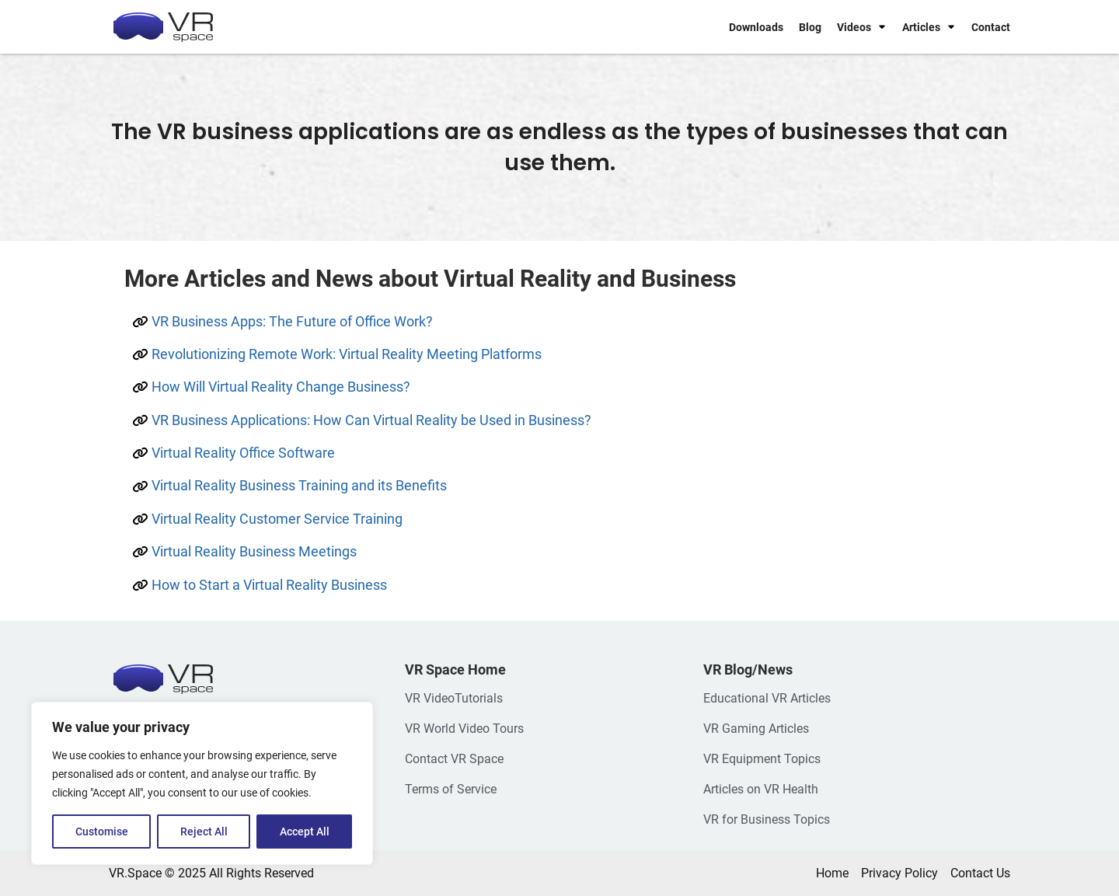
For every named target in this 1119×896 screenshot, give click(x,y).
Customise (101, 831)
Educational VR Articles (767, 698)
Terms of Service (451, 789)
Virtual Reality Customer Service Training (277, 519)
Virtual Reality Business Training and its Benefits (299, 485)
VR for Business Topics (766, 819)
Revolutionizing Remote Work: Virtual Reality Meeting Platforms (347, 354)
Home (832, 873)
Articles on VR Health (760, 789)
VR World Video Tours (464, 728)
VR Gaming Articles (756, 728)
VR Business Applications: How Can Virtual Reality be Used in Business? (371, 420)
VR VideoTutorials (454, 698)
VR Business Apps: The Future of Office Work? (292, 321)
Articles (921, 27)
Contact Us (980, 873)
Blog (810, 27)
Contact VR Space (454, 758)
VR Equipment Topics (762, 758)
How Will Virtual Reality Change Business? (281, 386)
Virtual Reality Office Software (243, 453)
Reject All (204, 831)
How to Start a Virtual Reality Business (269, 585)
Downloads (756, 27)
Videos (854, 27)
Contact (990, 27)
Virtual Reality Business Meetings (254, 551)
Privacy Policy (899, 873)
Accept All (304, 831)
